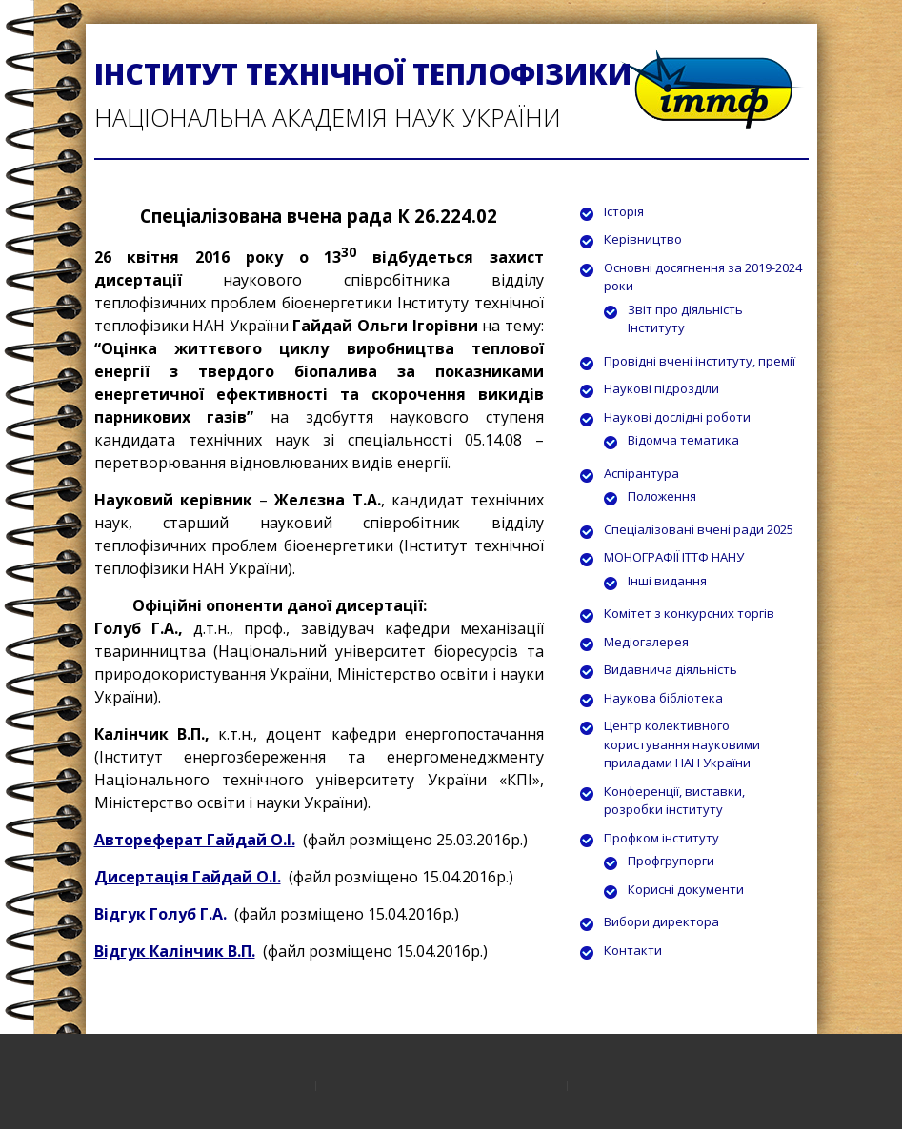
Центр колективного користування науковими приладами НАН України (682, 744)
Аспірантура (641, 473)
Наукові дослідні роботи (677, 417)
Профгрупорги (671, 860)
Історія (624, 211)
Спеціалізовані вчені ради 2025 (698, 529)
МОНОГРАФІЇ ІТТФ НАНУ (674, 556)
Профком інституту (661, 837)
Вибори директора (661, 921)
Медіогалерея (646, 641)
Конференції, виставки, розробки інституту (674, 800)
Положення (662, 496)
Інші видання (667, 580)
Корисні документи (686, 889)
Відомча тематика (683, 439)
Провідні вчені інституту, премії (699, 360)
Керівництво (643, 239)
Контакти (633, 950)
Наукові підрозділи (661, 388)
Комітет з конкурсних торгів (689, 613)
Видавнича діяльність (670, 669)
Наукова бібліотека (663, 697)
